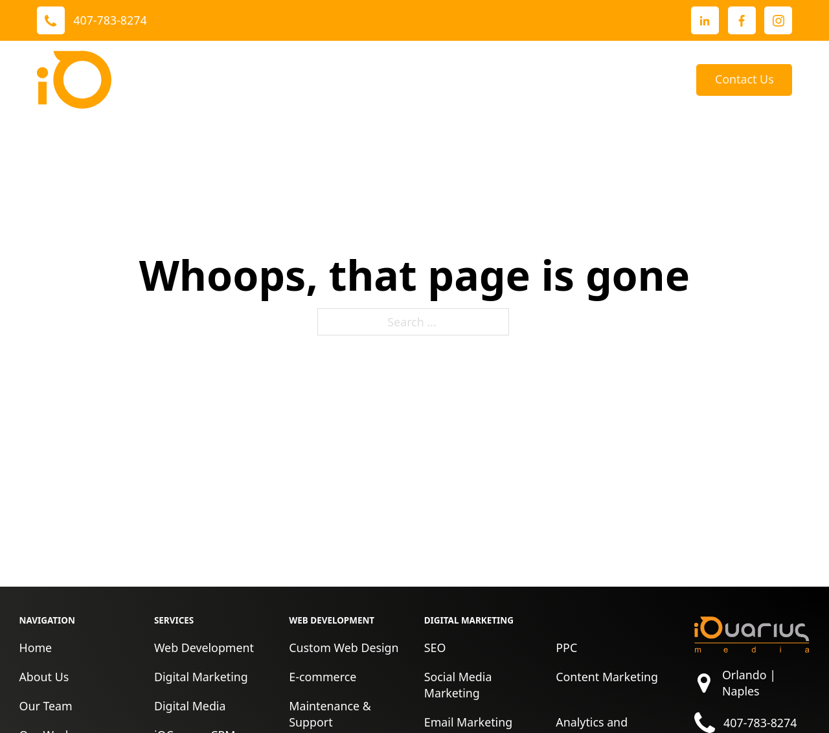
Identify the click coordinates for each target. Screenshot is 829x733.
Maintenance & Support (330, 714)
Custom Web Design (343, 647)
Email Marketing (468, 722)
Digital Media (190, 706)
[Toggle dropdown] (286, 79)
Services (252, 79)
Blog (665, 80)
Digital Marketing (201, 676)
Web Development (204, 647)
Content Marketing (607, 676)
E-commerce (322, 676)
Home (35, 647)
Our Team (45, 706)
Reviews (423, 80)
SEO (435, 647)
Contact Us (744, 79)
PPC (566, 647)
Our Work (338, 79)
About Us (489, 79)
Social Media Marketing (458, 685)
